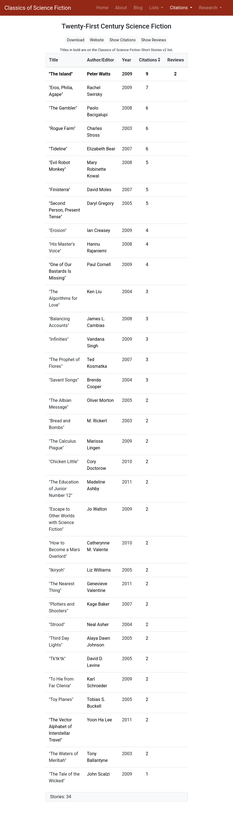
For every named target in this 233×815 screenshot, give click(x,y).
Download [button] (75, 40)
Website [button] (97, 40)
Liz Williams (99, 570)
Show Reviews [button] (153, 40)
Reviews (175, 60)
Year (126, 60)
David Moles (99, 189)
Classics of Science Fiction (37, 7)
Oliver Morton (100, 400)
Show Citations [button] (122, 40)
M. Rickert (97, 420)
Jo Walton (97, 509)
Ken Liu (94, 291)
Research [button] (208, 7)
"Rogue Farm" (62, 128)
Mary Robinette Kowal (96, 169)
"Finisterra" (59, 189)
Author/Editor (100, 60)
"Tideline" (58, 148)
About (121, 7)
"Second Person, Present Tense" (64, 210)
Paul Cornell (99, 264)
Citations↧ (150, 60)
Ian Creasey (98, 230)
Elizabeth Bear (101, 148)
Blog (138, 7)
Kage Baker (98, 604)
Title (53, 60)
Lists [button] (154, 7)
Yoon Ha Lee (99, 719)
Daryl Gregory (100, 203)
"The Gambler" (63, 108)
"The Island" (61, 74)
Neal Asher (98, 624)
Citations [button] (179, 7)
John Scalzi (98, 774)
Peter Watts (99, 74)
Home (103, 7)
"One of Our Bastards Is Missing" (60, 271)
